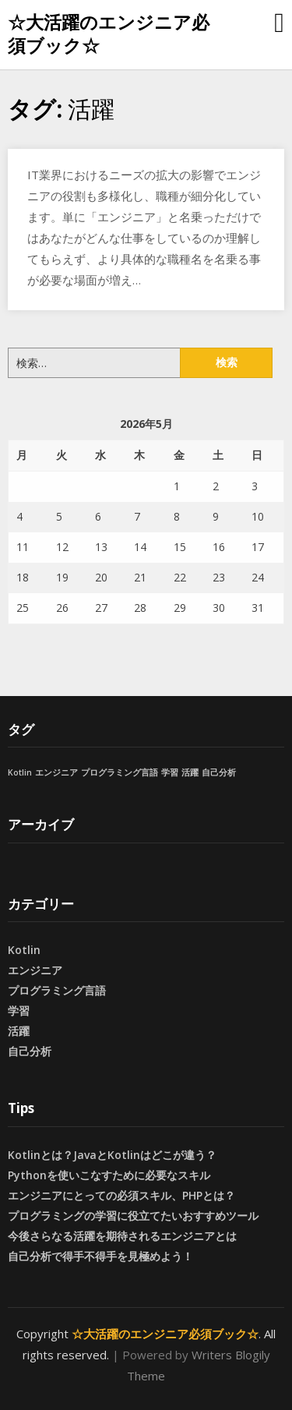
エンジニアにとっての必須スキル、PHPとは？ (121, 1195)
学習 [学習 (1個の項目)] (169, 772)
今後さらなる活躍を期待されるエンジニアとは (122, 1235)
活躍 (19, 1030)
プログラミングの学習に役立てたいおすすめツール (133, 1215)
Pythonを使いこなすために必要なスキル (109, 1175)
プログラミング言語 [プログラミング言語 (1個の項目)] (119, 772)
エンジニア (35, 970)
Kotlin (24, 949)
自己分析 (29, 1051)
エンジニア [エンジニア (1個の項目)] (56, 772)
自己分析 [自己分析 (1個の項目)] (219, 772)
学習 (19, 1010)
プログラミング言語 (57, 990)
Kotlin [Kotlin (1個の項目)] (20, 772)
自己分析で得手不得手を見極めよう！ (100, 1256)
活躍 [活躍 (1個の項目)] (190, 772)
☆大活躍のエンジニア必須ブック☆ (108, 33)
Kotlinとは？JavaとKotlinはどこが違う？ (112, 1154)
